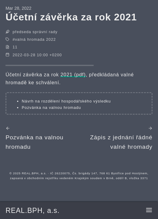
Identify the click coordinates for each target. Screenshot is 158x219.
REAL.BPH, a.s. (32, 210)
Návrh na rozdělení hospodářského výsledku (66, 101)
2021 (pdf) (73, 74)
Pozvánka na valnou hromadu (51, 107)
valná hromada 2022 (35, 39)
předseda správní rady (35, 32)
